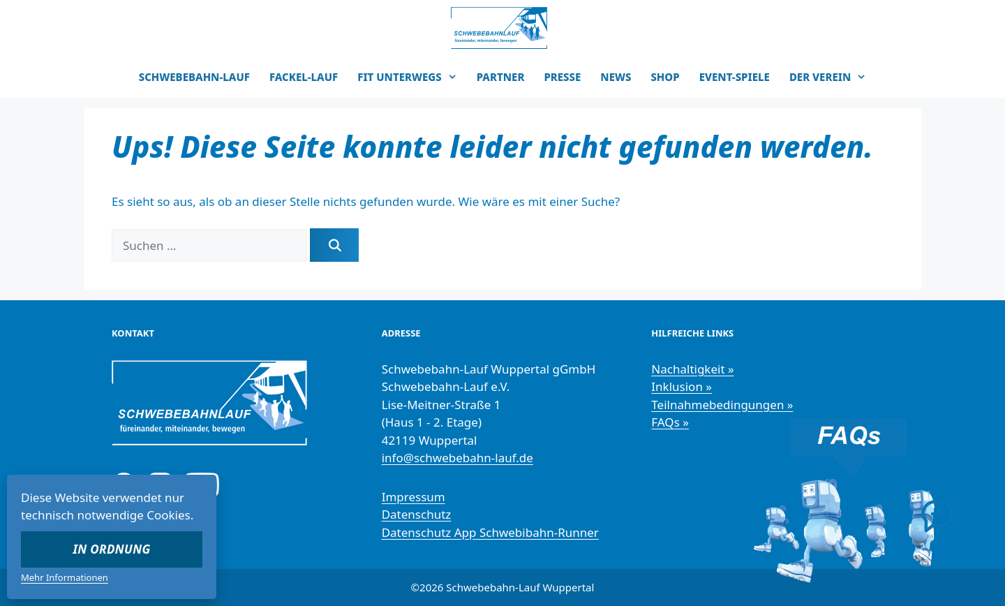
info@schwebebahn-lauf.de (457, 458)
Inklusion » (681, 386)
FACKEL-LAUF (303, 77)
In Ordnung (112, 549)
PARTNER (501, 77)
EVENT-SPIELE (734, 77)
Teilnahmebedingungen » (722, 405)
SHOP (664, 77)
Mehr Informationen (64, 577)
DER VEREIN (832, 77)
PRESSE (562, 77)
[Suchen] (334, 245)
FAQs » (670, 422)
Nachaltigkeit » (692, 369)
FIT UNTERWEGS (412, 77)
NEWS (615, 77)
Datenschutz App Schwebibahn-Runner (490, 532)
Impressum (413, 497)
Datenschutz (417, 514)
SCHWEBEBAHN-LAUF (194, 77)
